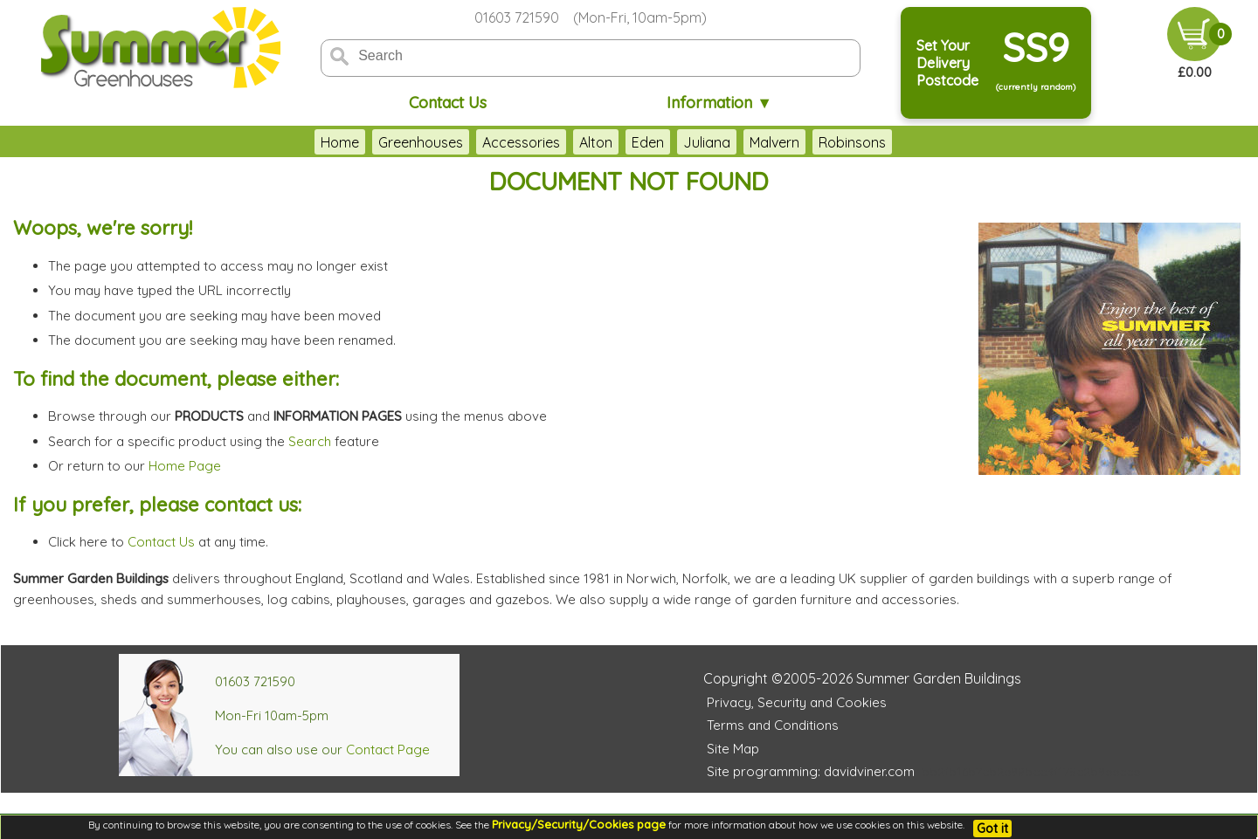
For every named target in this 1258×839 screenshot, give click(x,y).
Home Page (185, 465)
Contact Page (388, 749)
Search (309, 441)
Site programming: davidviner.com (811, 771)
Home (340, 142)
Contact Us (448, 103)
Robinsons (852, 142)
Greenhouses (420, 142)
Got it (992, 828)
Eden (648, 142)
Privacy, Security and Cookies (797, 702)
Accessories (521, 142)
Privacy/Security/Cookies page (579, 824)
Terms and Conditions (773, 725)
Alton (595, 142)
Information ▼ (719, 103)
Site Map (733, 748)
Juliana (706, 142)
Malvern (774, 142)
